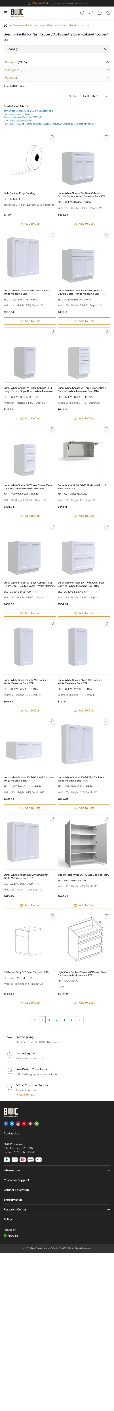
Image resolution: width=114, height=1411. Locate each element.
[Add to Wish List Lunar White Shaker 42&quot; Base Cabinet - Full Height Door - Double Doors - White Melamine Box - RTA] (52, 526)
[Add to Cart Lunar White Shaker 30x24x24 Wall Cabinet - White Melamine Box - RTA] (30, 807)
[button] (57, 49)
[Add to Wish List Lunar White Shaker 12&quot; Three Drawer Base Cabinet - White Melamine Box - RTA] (106, 331)
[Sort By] (95, 96)
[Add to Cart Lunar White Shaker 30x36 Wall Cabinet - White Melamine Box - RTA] (84, 807)
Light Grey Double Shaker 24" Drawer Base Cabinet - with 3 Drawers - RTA (82, 973)
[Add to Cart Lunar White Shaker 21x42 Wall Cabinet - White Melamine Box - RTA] (84, 710)
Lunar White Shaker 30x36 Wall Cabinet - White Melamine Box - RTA (81, 779)
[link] (35, 1019)
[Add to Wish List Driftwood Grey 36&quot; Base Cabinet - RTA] (52, 915)
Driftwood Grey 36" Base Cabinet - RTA (26, 972)
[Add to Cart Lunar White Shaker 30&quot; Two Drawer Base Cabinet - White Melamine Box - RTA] (84, 613)
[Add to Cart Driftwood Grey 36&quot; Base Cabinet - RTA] (30, 1002)
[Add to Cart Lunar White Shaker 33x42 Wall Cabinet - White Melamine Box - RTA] (30, 905)
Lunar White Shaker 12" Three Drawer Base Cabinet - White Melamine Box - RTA (82, 389)
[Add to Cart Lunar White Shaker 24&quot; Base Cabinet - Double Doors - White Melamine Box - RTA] (84, 223)
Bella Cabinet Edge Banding (19, 193)
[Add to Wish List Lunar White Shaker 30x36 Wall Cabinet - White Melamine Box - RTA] (106, 720)
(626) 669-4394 (40, 3)
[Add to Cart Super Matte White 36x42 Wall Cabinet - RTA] (84, 905)
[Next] (79, 1019)
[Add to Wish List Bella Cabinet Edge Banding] (52, 136)
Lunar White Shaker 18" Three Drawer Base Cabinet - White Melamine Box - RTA (28, 487)
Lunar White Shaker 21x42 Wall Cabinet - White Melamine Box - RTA (80, 681)
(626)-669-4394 (24, 1152)
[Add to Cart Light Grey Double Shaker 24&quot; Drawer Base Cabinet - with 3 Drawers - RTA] (84, 1002)
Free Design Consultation (32, 1069)
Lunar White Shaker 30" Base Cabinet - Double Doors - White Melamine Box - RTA (81, 292)
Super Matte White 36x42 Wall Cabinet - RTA (83, 874)
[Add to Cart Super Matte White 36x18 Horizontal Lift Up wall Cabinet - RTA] (84, 515)
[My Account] (99, 12)
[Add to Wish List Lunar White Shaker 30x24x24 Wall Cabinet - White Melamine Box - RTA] (52, 720)
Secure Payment (26, 1053)
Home (6, 25)
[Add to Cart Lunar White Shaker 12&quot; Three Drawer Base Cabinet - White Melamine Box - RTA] (84, 418)
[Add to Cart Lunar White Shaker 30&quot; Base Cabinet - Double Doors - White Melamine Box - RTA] (84, 321)
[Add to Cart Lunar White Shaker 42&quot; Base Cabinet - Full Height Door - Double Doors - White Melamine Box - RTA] (30, 613)
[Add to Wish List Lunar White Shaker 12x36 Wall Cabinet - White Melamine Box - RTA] (52, 623)
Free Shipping (25, 1037)
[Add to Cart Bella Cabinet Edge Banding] (30, 223)
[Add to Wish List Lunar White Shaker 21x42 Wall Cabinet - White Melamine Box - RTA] (106, 623)
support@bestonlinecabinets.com (71, 3)
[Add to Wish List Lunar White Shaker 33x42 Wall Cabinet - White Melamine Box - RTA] (52, 818)
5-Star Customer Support (32, 1085)
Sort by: (89, 96)
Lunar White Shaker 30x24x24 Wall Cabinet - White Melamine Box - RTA (29, 779)
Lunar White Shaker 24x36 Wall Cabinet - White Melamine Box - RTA (27, 292)
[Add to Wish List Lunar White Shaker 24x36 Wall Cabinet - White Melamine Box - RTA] (52, 234)
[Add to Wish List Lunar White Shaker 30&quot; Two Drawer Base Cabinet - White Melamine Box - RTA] (106, 526)
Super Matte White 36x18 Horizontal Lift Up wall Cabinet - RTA (82, 487)
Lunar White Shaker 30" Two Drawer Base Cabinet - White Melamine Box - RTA (81, 584)
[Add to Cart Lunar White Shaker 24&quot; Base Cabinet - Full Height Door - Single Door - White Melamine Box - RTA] (30, 418)
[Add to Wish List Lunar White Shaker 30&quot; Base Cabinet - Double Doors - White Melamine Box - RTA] (106, 234)
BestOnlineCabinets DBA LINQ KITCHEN (51, 1248)
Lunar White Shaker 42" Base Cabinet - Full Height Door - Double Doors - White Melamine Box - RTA (30, 584)
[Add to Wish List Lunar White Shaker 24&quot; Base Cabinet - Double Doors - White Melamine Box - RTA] (106, 136)
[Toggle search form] (82, 12)
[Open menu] (6, 12)
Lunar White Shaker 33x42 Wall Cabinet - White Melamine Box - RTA (27, 876)
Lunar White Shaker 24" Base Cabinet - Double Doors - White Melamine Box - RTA (81, 194)
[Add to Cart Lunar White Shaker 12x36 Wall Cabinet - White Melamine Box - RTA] (30, 710)
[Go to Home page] (17, 13)
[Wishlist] (91, 12)
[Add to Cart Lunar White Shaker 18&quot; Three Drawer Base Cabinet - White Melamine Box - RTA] (30, 515)
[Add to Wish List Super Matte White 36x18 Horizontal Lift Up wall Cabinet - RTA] (106, 428)
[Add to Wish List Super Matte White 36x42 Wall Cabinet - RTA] (106, 818)
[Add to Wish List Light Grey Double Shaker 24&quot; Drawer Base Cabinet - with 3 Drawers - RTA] (106, 915)
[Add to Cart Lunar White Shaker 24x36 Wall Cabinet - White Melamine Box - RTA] (30, 321)
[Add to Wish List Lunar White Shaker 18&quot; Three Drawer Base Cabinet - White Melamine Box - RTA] (52, 428)
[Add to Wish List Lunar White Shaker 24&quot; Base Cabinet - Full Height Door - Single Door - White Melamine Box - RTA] (52, 331)
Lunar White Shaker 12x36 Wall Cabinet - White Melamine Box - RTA (26, 681)
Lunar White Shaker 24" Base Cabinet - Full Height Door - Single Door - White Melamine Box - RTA (28, 389)
